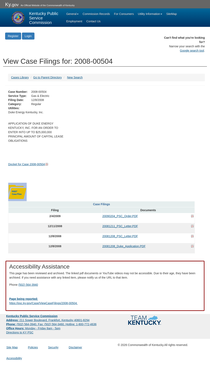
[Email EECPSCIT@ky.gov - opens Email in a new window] (105, 301)
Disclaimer (75, 347)
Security (53, 347)
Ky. (12, 4)
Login (28, 36)
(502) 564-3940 (28, 284)
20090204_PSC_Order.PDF (120, 216)
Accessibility (14, 358)
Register (13, 36)
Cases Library (20, 77)
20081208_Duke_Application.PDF (124, 246)
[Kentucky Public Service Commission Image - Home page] (35, 17)
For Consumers (124, 14)
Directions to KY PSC (19, 332)
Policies (33, 347)
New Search (75, 77)
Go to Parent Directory (47, 77)
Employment (74, 21)
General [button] (72, 14)
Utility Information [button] (150, 14)
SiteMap (171, 14)
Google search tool (192, 50)
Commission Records (96, 14)
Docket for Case (26, 164)
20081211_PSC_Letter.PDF (120, 226)
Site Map (12, 347)
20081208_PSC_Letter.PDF (120, 236)
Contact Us (93, 21)
